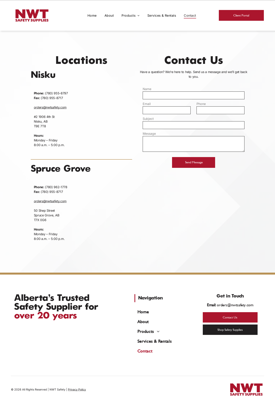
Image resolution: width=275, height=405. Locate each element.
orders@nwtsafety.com (50, 107)
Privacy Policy (77, 389)
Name (147, 89)
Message (149, 134)
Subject (148, 119)
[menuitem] (92, 15)
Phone (201, 104)
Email (147, 104)
